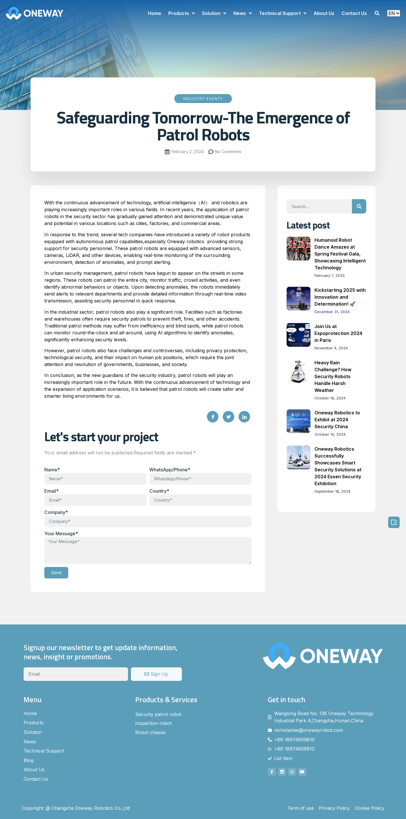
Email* (51, 491)
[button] (377, 13)
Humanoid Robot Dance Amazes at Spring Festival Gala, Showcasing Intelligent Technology (340, 254)
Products (181, 13)
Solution (214, 13)
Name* (52, 470)
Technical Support (282, 13)
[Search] (359, 206)
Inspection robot (153, 723)
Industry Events (203, 99)
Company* (56, 512)
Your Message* (61, 533)
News (242, 13)
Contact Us (354, 13)
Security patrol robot (158, 714)
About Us (324, 13)
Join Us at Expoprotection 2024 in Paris (338, 333)
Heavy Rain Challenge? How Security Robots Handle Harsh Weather (332, 376)
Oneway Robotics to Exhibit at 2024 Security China (337, 419)
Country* (159, 491)
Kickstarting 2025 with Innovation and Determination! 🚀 (340, 297)
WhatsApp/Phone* (169, 470)
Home (154, 13)
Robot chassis (150, 732)
